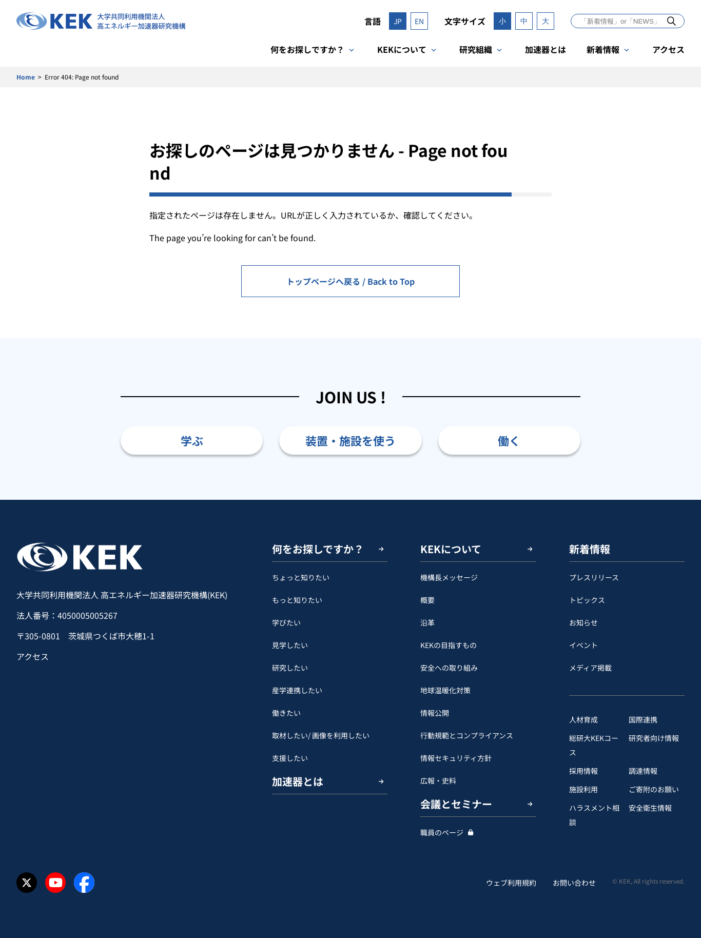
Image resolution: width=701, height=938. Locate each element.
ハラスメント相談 (594, 815)
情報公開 (434, 713)
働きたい (286, 713)
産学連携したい (297, 690)
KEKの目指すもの (448, 645)
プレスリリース (594, 577)
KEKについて (401, 49)
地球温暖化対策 (445, 690)
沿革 (427, 622)
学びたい (286, 622)
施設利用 (583, 789)
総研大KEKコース (593, 745)
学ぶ (192, 440)
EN (419, 21)
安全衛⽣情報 (650, 808)
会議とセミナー (456, 803)
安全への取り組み (449, 667)
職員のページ (441, 832)
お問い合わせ (574, 882)
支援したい (290, 758)
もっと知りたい (297, 600)
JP (398, 21)
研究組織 (475, 49)
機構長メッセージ (449, 577)
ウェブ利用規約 (511, 882)
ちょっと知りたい (300, 577)
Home (25, 76)
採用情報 (583, 771)
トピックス (587, 600)
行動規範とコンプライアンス (466, 735)
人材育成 (583, 719)
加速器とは (545, 49)
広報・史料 (438, 780)
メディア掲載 (590, 667)
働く (509, 440)
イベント (583, 645)
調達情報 (643, 771)
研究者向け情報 (654, 738)
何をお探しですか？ (307, 49)
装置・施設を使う (350, 440)
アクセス (668, 49)
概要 (427, 600)
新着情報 (603, 49)
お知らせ (583, 622)
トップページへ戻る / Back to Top (350, 281)
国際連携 (643, 719)
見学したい (290, 645)
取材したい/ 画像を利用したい (320, 735)
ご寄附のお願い (654, 789)
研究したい (290, 667)
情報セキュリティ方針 (456, 758)
